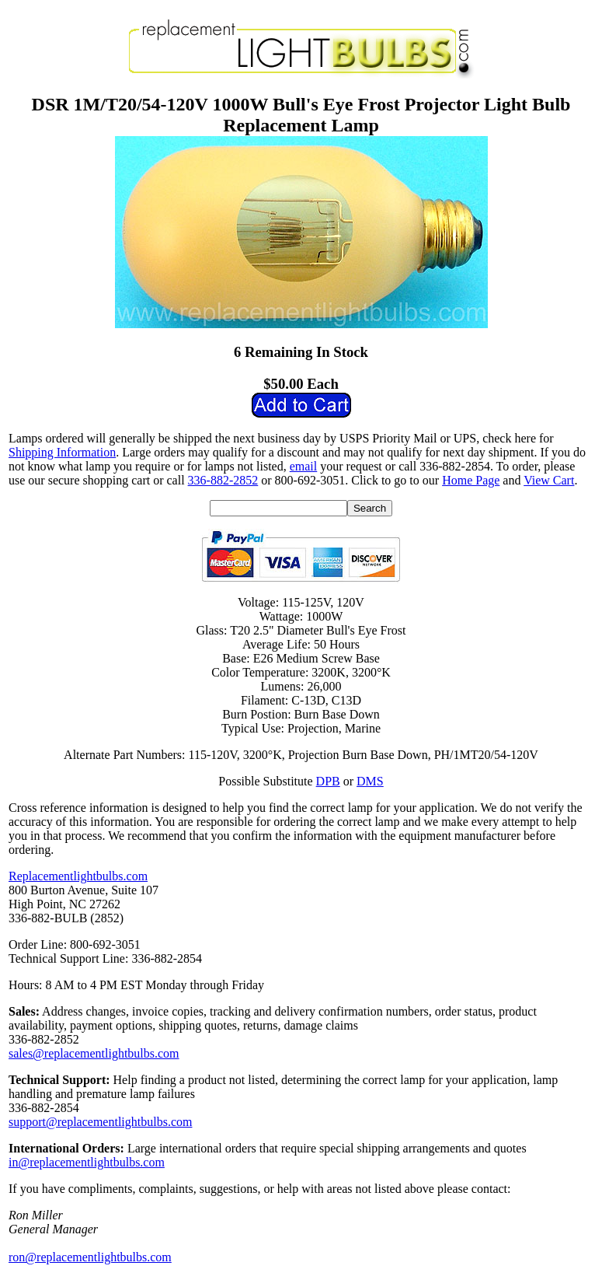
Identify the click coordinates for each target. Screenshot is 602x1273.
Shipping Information (62, 452)
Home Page (470, 480)
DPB (328, 781)
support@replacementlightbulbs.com (100, 1121)
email (304, 466)
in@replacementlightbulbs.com (87, 1162)
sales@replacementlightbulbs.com (94, 1053)
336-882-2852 (223, 480)
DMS (370, 781)
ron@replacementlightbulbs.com (90, 1257)
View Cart (549, 480)
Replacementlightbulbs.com (78, 876)
